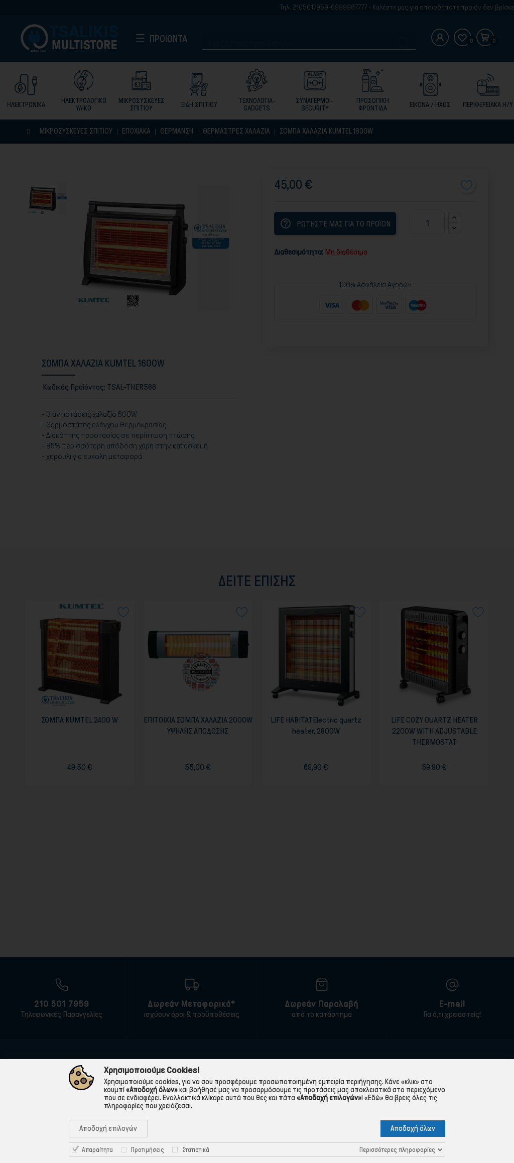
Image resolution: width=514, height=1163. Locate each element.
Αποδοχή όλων (413, 1128)
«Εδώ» (373, 1098)
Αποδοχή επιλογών (108, 1128)
